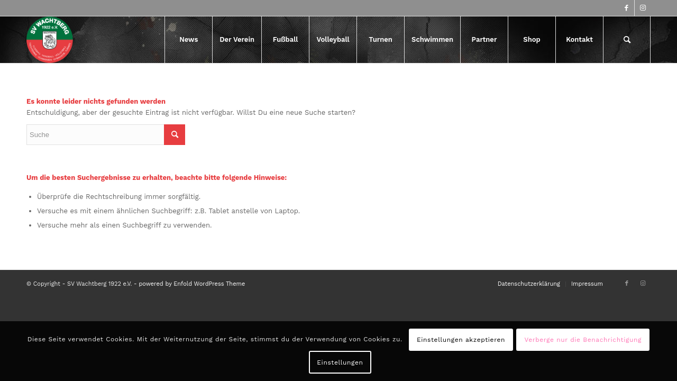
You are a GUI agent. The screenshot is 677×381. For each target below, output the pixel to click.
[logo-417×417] (49, 39)
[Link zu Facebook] (626, 8)
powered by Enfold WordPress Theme (192, 283)
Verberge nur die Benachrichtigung (583, 339)
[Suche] (627, 39)
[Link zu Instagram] (643, 8)
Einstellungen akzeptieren (461, 339)
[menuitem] (188, 39)
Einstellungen (340, 362)
